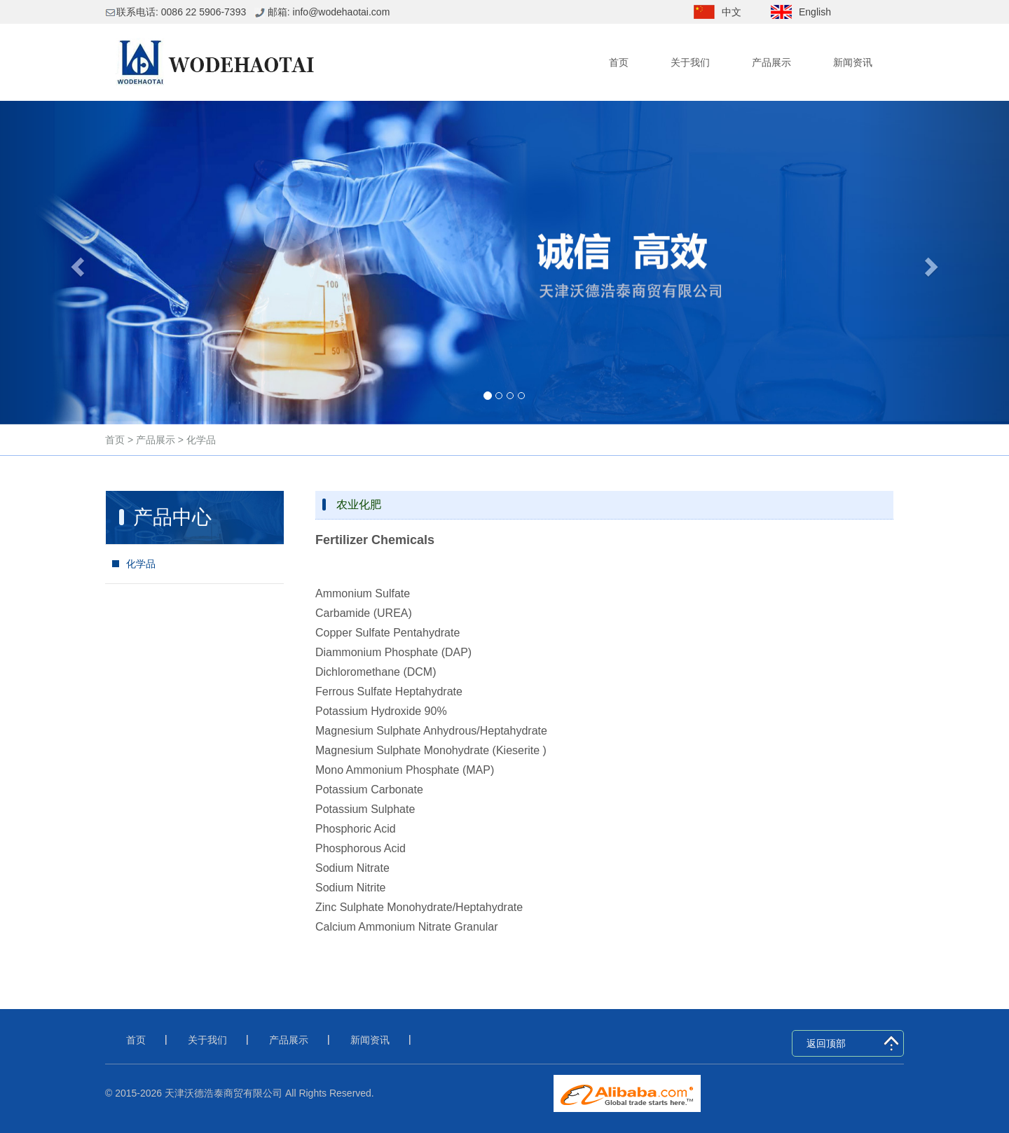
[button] (75, 262)
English (815, 12)
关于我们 (690, 62)
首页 (619, 62)
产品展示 (771, 62)
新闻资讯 (852, 62)
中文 (731, 12)
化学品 (200, 439)
